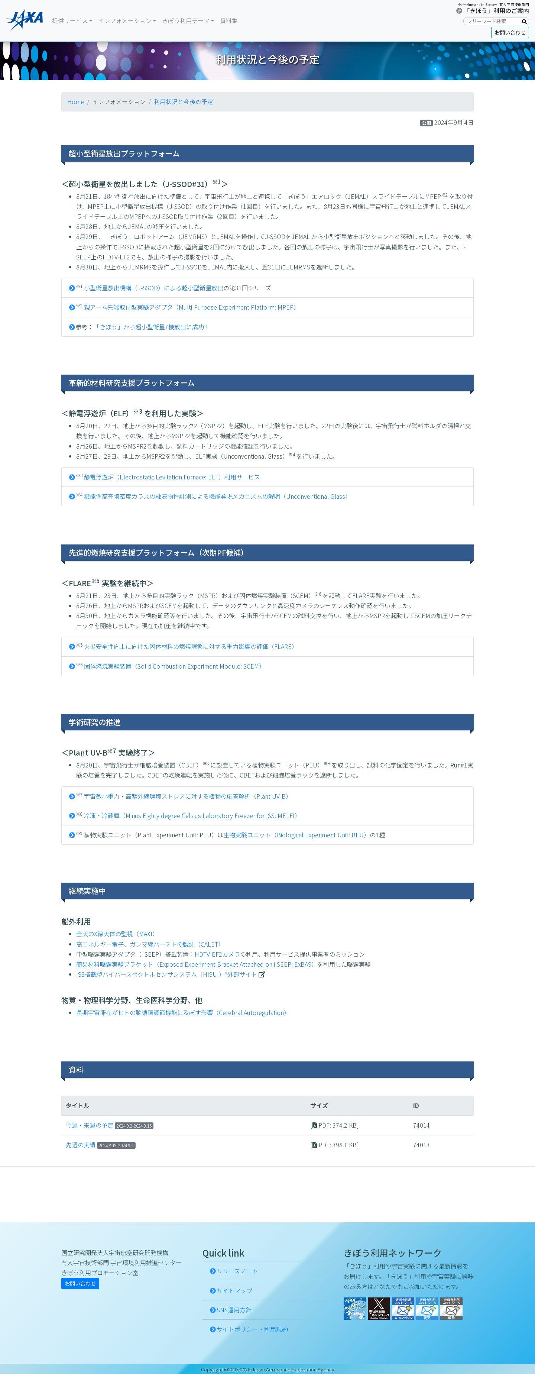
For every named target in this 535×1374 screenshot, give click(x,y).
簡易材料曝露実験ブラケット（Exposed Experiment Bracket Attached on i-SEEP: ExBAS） (196, 964)
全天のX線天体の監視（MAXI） (117, 933)
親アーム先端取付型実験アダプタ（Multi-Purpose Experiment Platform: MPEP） (191, 307)
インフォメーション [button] (125, 20)
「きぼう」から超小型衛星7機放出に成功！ (152, 326)
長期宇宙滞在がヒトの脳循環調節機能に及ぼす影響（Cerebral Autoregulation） (183, 1012)
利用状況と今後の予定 (183, 101)
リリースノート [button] (237, 1270)
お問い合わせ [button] (510, 32)
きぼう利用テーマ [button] (186, 20)
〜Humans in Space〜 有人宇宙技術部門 (496, 4)
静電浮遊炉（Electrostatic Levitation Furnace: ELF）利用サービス (172, 476)
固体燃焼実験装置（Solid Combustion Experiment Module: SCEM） (174, 666)
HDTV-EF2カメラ (217, 954)
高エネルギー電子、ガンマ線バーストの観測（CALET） (150, 944)
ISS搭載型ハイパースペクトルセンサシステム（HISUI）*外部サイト (166, 974)
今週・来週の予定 (89, 1125)
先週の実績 (80, 1144)
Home (75, 101)
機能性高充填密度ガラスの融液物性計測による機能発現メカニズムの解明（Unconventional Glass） (217, 496)
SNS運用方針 (234, 1309)
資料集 (229, 20)
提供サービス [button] (70, 20)
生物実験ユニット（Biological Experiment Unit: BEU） (296, 834)
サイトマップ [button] (234, 1290)
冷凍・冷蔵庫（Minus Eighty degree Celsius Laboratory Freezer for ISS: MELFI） (192, 815)
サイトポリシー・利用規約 (252, 1329)
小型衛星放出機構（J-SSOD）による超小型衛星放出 (153, 287)
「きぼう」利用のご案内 (496, 10)
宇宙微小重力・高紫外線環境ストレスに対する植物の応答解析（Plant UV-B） (188, 796)
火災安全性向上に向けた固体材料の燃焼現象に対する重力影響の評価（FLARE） (191, 646)
